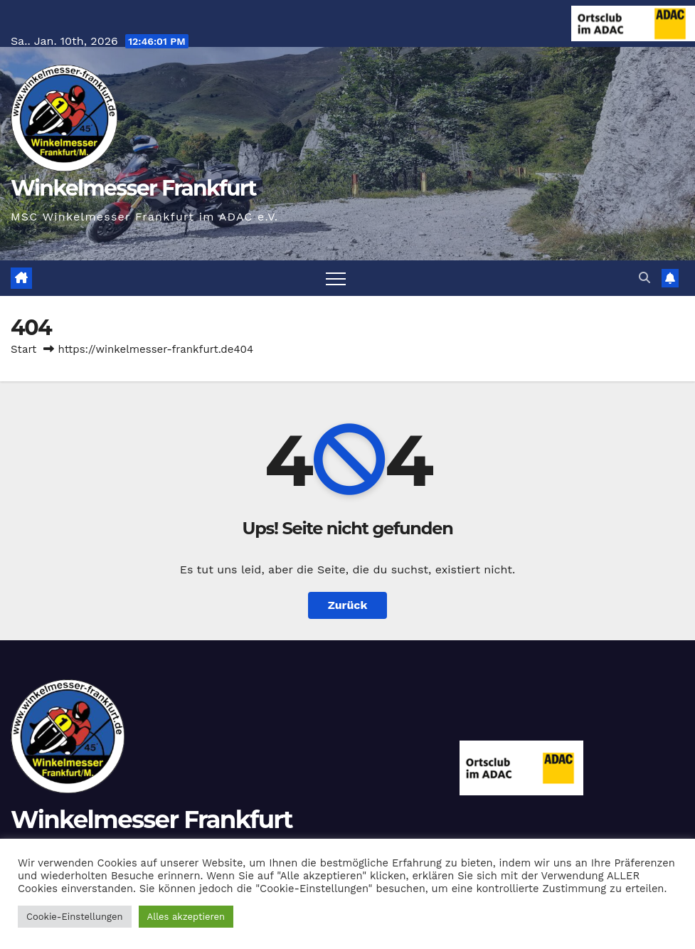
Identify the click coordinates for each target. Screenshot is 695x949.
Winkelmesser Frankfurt (133, 188)
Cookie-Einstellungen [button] (74, 916)
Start (23, 349)
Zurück (348, 605)
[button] (644, 278)
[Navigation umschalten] (336, 278)
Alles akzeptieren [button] (186, 916)
